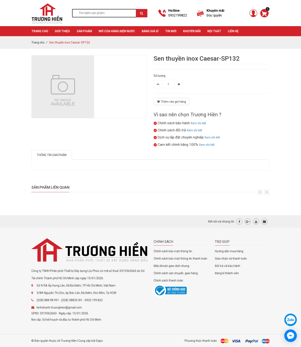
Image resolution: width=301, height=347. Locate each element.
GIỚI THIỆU (62, 31)
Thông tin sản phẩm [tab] (51, 155)
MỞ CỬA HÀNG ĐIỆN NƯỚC (117, 31)
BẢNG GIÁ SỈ (150, 31)
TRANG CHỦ (39, 31)
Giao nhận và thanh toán (231, 258)
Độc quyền (214, 15)
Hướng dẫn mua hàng (229, 251)
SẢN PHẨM (84, 31)
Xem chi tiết (198, 123)
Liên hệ (233, 31)
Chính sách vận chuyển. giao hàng (176, 273)
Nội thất (214, 31)
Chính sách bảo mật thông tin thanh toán (180, 258)
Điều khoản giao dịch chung (171, 266)
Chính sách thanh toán (168, 280)
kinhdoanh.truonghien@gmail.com (59, 307)
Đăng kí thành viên (227, 273)
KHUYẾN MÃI (192, 31)
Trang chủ (38, 42)
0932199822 (177, 15)
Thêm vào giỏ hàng (171, 101)
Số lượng (159, 75)
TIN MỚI (170, 31)
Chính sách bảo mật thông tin (173, 251)
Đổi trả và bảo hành (227, 266)
